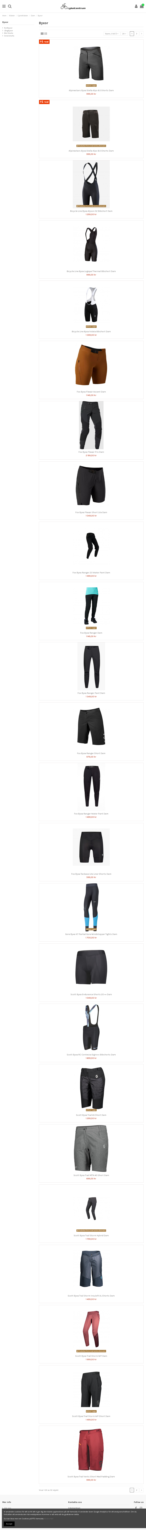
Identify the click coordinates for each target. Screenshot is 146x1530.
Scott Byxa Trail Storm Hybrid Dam (91, 1235)
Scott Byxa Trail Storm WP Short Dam (91, 1416)
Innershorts (9, 36)
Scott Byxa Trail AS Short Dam (91, 1115)
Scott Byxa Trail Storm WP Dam (91, 1356)
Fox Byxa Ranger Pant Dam (91, 693)
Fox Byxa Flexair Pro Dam (91, 452)
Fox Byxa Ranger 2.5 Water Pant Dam (91, 572)
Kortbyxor (8, 28)
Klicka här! (48, 1519)
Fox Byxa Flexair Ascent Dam (91, 391)
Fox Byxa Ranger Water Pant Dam (91, 813)
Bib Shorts (8, 33)
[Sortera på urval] (112, 34)
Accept (9, 1524)
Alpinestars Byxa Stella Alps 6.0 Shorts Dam (91, 90)
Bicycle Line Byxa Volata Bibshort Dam (91, 331)
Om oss (7, 1508)
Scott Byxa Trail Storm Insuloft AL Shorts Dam (91, 1295)
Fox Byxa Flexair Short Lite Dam (91, 512)
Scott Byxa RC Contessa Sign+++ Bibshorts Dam (91, 1054)
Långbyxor (8, 30)
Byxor (5, 22)
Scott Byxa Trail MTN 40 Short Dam (91, 1175)
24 (124, 34)
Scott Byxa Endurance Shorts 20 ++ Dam (91, 994)
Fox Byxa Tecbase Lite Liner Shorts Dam (91, 874)
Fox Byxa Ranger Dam (91, 633)
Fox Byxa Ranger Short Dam (91, 753)
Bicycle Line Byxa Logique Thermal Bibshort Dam (91, 271)
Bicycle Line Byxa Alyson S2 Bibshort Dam (91, 211)
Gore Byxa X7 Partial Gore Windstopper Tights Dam (91, 934)
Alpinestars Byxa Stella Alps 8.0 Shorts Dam (91, 150)
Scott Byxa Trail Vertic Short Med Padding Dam (91, 1476)
